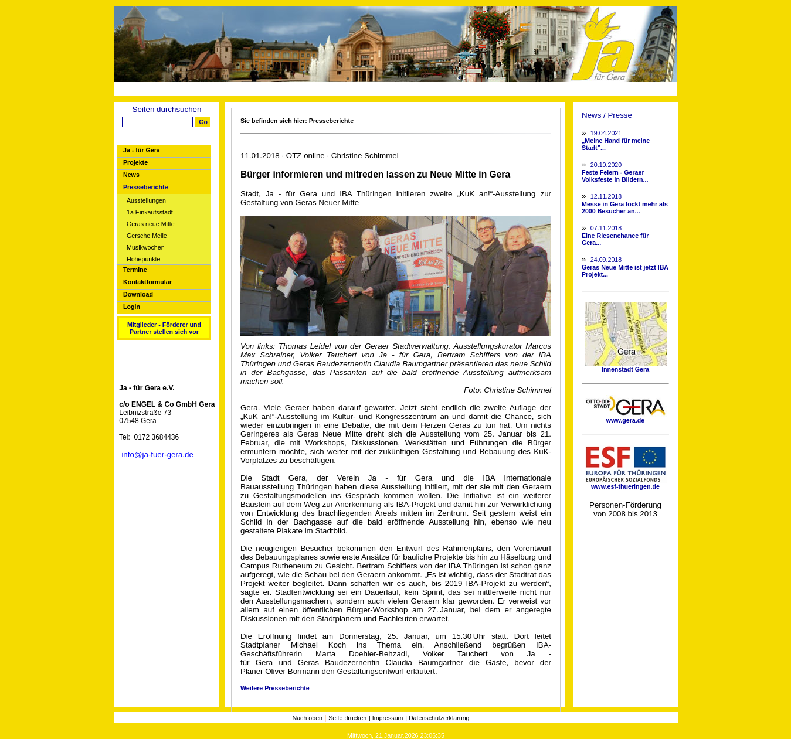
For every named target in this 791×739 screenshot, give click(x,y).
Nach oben (308, 717)
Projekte (135, 162)
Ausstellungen (146, 200)
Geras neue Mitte (151, 224)
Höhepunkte (143, 259)
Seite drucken (347, 717)
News (131, 174)
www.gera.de (626, 417)
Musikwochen (146, 247)
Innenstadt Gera (626, 366)
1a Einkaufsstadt (150, 212)
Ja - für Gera (141, 150)
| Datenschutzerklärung (437, 717)
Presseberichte (145, 186)
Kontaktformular (147, 281)
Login (131, 306)
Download (138, 294)
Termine (135, 269)
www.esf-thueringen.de (626, 483)
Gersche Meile (147, 236)
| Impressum (386, 717)
